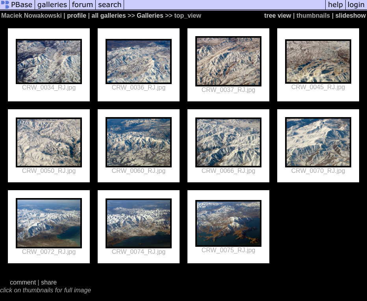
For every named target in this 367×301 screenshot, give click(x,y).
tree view (277, 15)
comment (23, 282)
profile (76, 15)
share (49, 282)
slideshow (350, 15)
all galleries (108, 15)
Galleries (150, 15)
